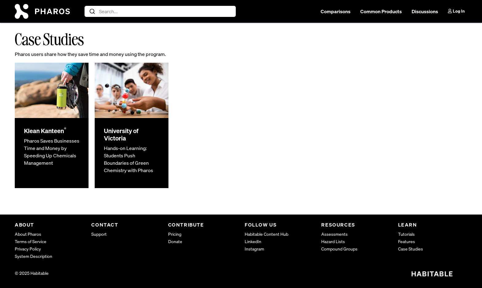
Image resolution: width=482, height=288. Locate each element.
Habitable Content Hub (266, 234)
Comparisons (335, 11)
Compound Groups (339, 249)
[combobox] (160, 11)
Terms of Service (30, 241)
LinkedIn (253, 241)
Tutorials (406, 234)
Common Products (381, 11)
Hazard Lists (333, 241)
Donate (175, 241)
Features (406, 241)
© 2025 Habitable (32, 273)
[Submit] (92, 11)
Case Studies (410, 249)
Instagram (254, 249)
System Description (33, 256)
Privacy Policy (28, 249)
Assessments (334, 234)
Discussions (425, 11)
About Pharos (28, 234)
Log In (456, 11)
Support (99, 234)
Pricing (174, 234)
